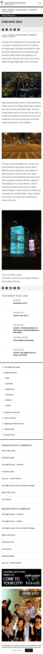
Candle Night (9, 429)
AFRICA (8, 400)
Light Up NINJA (10, 418)
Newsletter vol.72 (20, 303)
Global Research (22, 35)
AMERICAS (33, 35)
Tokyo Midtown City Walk (23, 340)
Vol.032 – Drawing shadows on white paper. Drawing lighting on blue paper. (26, 330)
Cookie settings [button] (17, 650)
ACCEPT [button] (29, 650)
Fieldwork (12, 35)
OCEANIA (9, 395)
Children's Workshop (12, 412)
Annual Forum (9, 435)
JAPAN (8, 406)
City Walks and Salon (12, 367)
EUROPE (9, 384)
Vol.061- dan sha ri (20, 315)
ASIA (7, 378)
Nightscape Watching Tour (14, 424)
